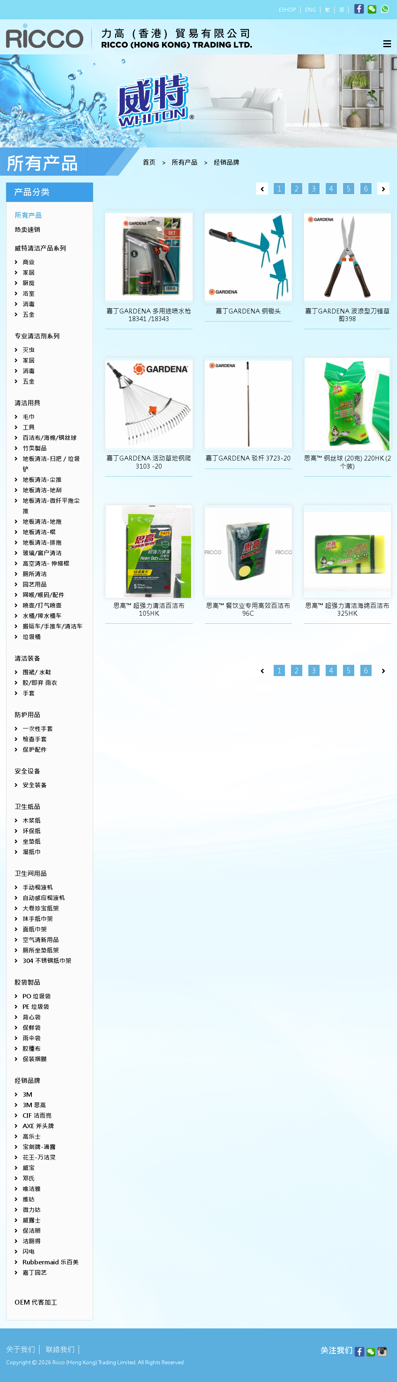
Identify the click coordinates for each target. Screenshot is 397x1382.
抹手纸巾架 (38, 919)
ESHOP (287, 9)
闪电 (29, 1251)
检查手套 (35, 739)
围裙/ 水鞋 (37, 672)
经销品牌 (226, 162)
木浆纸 (32, 820)
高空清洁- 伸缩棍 (46, 563)
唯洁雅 (32, 1189)
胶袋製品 (27, 982)
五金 (29, 314)
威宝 (29, 1168)
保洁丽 (32, 1231)
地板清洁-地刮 (42, 490)
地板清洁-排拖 (42, 542)
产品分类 (32, 192)
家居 (29, 272)
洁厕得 (32, 1241)
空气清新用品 (41, 940)
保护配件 (35, 749)
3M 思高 (34, 1105)
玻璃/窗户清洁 (42, 553)
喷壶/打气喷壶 (42, 605)
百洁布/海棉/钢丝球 (50, 438)
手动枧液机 (38, 887)
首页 (149, 162)
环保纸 (32, 831)
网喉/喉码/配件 (43, 595)
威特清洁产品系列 (40, 248)
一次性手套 (38, 729)
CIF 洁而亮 (37, 1115)
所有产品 (184, 162)
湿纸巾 (32, 852)
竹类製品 (35, 448)
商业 (29, 262)
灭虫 (29, 350)
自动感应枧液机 (44, 898)
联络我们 (60, 1349)
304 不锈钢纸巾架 (47, 961)
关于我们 (20, 1349)
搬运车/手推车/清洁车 (53, 626)
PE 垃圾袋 (36, 1007)
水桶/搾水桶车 (42, 616)
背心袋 (32, 1017)
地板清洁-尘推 (42, 479)
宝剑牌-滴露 (39, 1147)
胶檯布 (32, 1048)
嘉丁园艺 (35, 1272)
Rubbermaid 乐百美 (51, 1262)
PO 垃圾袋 (37, 996)
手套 (29, 693)
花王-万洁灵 (39, 1157)
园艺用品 (35, 584)
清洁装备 (27, 658)
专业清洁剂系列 (37, 336)
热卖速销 (27, 230)
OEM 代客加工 (36, 1302)
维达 (29, 1199)
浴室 (29, 293)
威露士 (32, 1220)
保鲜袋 (32, 1027)
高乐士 (32, 1136)
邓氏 (29, 1178)
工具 (29, 427)
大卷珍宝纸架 (41, 908)
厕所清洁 (35, 574)
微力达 (32, 1210)
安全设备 (27, 771)
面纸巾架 (35, 929)
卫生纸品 (27, 807)
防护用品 (27, 715)
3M (27, 1094)
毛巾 (29, 417)
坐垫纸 (32, 841)
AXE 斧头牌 (38, 1126)
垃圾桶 (32, 637)
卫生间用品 (31, 873)
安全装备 (35, 785)
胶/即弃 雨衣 (40, 683)
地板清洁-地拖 (42, 521)
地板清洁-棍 (39, 532)
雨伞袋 (32, 1038)
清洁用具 (27, 403)
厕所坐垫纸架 (41, 950)
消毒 (29, 304)
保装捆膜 (35, 1059)
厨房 (29, 283)
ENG (310, 9)
